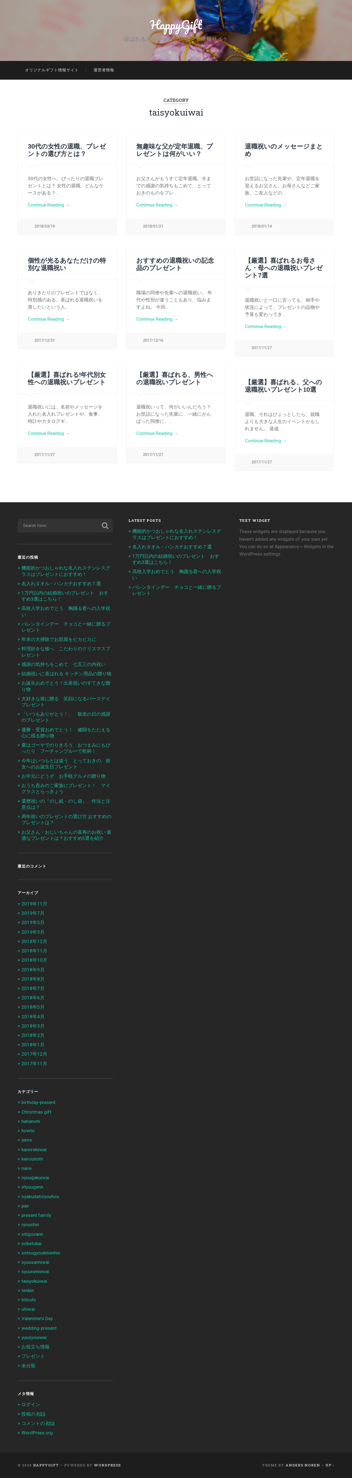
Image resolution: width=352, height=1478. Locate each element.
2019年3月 (33, 932)
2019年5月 (33, 922)
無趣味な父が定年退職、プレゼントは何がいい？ (174, 150)
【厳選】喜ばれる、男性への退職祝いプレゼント (174, 378)
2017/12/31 (44, 340)
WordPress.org (37, 1432)
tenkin (27, 1290)
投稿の (33, 1414)
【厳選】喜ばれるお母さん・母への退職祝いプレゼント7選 (284, 267)
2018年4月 (33, 1016)
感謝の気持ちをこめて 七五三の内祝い (63, 664)
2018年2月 (33, 1035)
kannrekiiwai (34, 1149)
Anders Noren (302, 1465)
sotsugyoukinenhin (40, 1253)
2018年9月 (33, 969)
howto (28, 1130)
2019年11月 (34, 904)
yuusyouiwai (34, 1337)
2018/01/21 (153, 226)
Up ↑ (329, 1465)
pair (25, 1206)
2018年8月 (33, 979)
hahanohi (30, 1121)
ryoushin (30, 1224)
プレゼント (33, 1356)
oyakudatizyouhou (40, 1196)
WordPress (107, 1465)
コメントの (38, 1423)
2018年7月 (33, 988)
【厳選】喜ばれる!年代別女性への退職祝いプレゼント (67, 378)
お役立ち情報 (35, 1346)
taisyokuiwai (34, 1281)
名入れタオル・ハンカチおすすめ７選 (61, 583)
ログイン (30, 1404)
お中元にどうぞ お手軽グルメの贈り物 (63, 776)
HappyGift (176, 24)
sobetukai (31, 1243)
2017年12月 (34, 1054)
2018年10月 (34, 960)
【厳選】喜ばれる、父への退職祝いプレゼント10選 (283, 385)
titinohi (28, 1300)
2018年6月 (33, 997)
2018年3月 (33, 1026)
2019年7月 (33, 913)
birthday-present (38, 1102)
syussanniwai (35, 1262)
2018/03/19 (44, 226)
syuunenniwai (35, 1271)
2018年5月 (33, 1007)
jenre (26, 1140)
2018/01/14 (261, 226)
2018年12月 (34, 941)
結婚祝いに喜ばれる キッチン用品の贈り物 (66, 673)
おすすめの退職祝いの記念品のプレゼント (175, 264)
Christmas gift (36, 1112)
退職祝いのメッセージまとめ (284, 150)
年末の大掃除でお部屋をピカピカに (58, 639)
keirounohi (32, 1159)
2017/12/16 (153, 340)
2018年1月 (33, 1044)
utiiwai (28, 1309)
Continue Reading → (49, 205)
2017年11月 (34, 1063)
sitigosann (32, 1234)
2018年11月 (34, 950)
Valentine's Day (37, 1318)
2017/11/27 (261, 347)
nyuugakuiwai (35, 1177)
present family (36, 1215)
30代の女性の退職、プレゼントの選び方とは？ (67, 150)
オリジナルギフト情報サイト (52, 70)
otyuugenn (32, 1187)
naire (26, 1168)
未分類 (28, 1365)
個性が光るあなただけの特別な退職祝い (67, 264)
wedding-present (39, 1328)
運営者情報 (104, 70)
